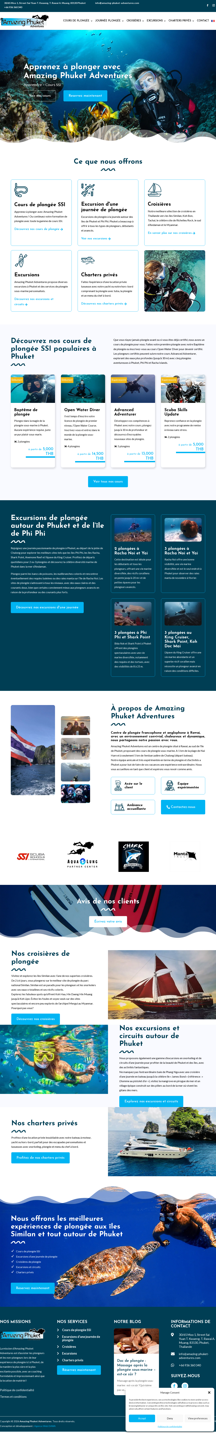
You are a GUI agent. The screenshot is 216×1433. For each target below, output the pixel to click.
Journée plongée (108, 21)
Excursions (155, 21)
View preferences (198, 1418)
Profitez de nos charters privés (40, 1158)
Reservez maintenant (85, 96)
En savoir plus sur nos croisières (170, 233)
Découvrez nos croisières (36, 1019)
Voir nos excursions (94, 238)
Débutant (17, 380)
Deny (170, 1418)
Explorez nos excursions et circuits (151, 1101)
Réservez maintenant (79, 1370)
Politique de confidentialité (170, 1426)
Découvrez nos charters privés (102, 303)
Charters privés (180, 21)
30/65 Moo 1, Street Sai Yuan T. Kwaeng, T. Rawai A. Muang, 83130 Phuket (45, 3)
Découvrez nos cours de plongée (36, 229)
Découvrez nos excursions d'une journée (47, 607)
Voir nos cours (40, 96)
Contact (203, 21)
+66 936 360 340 (13, 7)
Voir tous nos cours (108, 481)
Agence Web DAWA (45, 1426)
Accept (142, 1418)
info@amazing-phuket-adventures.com (117, 3)
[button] (209, 1392)
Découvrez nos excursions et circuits (33, 302)
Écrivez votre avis (108, 921)
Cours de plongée (76, 21)
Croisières (134, 21)
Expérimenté (119, 380)
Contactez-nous (183, 807)
